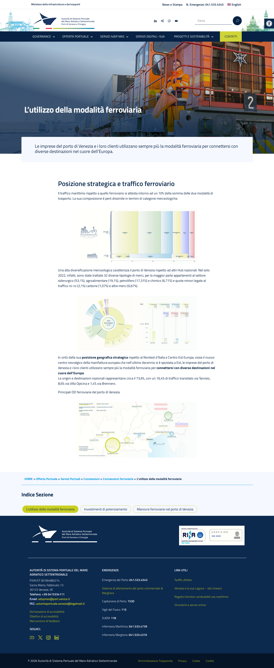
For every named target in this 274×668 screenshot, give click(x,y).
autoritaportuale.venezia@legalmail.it (60, 603)
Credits (210, 661)
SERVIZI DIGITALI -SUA (150, 36)
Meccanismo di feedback (45, 621)
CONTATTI (231, 36)
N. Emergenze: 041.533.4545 (205, 4)
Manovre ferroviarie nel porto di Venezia (165, 509)
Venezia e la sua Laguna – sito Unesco (198, 588)
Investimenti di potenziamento (105, 509)
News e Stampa (172, 4)
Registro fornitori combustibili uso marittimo (201, 596)
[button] (269, 23)
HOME (28, 479)
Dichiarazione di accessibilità (47, 611)
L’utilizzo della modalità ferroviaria (50, 509)
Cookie (196, 661)
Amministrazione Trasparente (155, 661)
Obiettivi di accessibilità (44, 616)
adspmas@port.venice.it (54, 599)
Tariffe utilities (183, 580)
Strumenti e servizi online (190, 605)
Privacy (182, 661)
